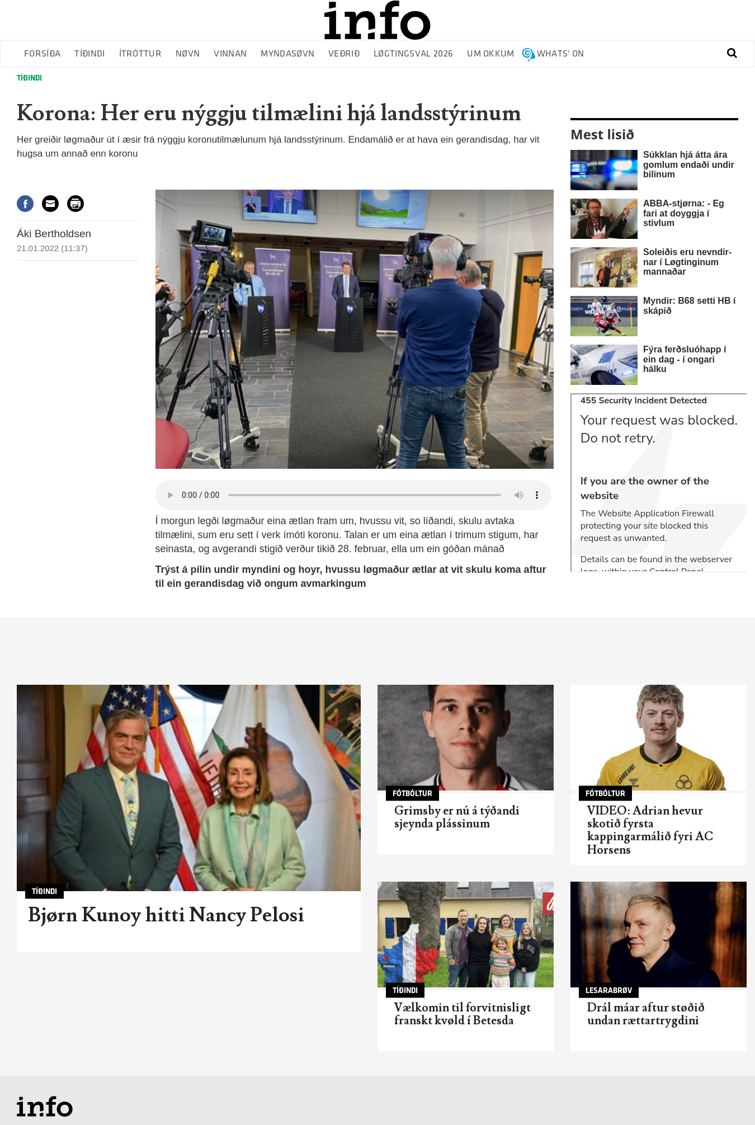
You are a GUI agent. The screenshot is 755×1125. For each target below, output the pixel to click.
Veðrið (344, 54)
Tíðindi (89, 54)
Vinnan (230, 54)
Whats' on (560, 54)
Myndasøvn (287, 54)
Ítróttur (140, 54)
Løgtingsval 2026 (413, 54)
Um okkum (491, 54)
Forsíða (42, 54)
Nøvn (188, 54)
